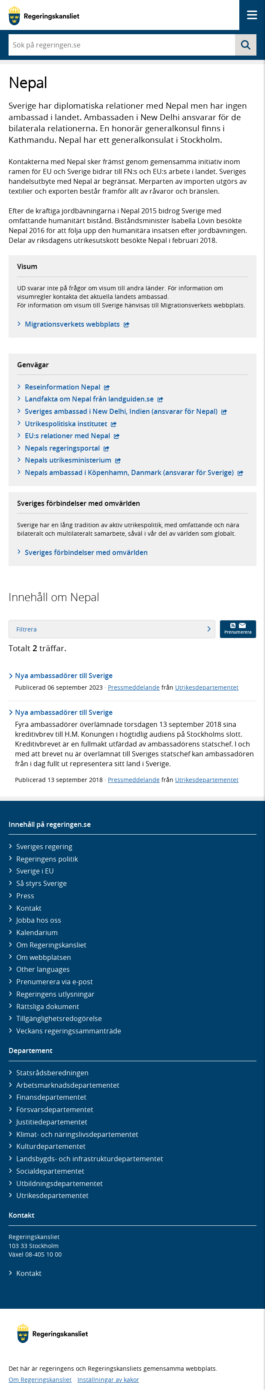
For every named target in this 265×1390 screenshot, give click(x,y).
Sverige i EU (35, 871)
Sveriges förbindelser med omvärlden (86, 552)
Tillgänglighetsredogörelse (59, 1018)
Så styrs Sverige (41, 883)
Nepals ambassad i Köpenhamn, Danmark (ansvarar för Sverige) (134, 472)
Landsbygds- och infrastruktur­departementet (89, 1158)
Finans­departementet (51, 1097)
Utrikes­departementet (52, 1195)
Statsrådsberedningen (52, 1072)
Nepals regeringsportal (67, 448)
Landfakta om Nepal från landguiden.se (94, 399)
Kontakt (29, 908)
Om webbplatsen (43, 957)
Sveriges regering (44, 846)
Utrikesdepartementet (206, 687)
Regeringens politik (47, 859)
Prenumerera (238, 629)
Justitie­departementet (51, 1122)
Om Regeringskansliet (51, 945)
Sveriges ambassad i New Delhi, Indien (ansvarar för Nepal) (126, 411)
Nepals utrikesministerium (73, 460)
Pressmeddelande (134, 687)
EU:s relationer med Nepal (72, 435)
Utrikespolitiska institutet (71, 423)
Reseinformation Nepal (67, 387)
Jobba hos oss (38, 920)
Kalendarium (37, 932)
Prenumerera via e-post (54, 981)
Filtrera (113, 629)
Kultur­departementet (51, 1146)
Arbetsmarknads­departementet (67, 1085)
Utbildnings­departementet (59, 1183)
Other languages (43, 969)
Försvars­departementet (54, 1109)
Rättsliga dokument (47, 1006)
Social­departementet (50, 1171)
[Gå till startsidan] (43, 15)
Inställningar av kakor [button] (108, 1379)
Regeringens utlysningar (55, 994)
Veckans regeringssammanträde (68, 1031)
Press (25, 895)
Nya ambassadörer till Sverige (64, 675)
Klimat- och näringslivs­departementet (77, 1134)
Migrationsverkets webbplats (77, 324)
